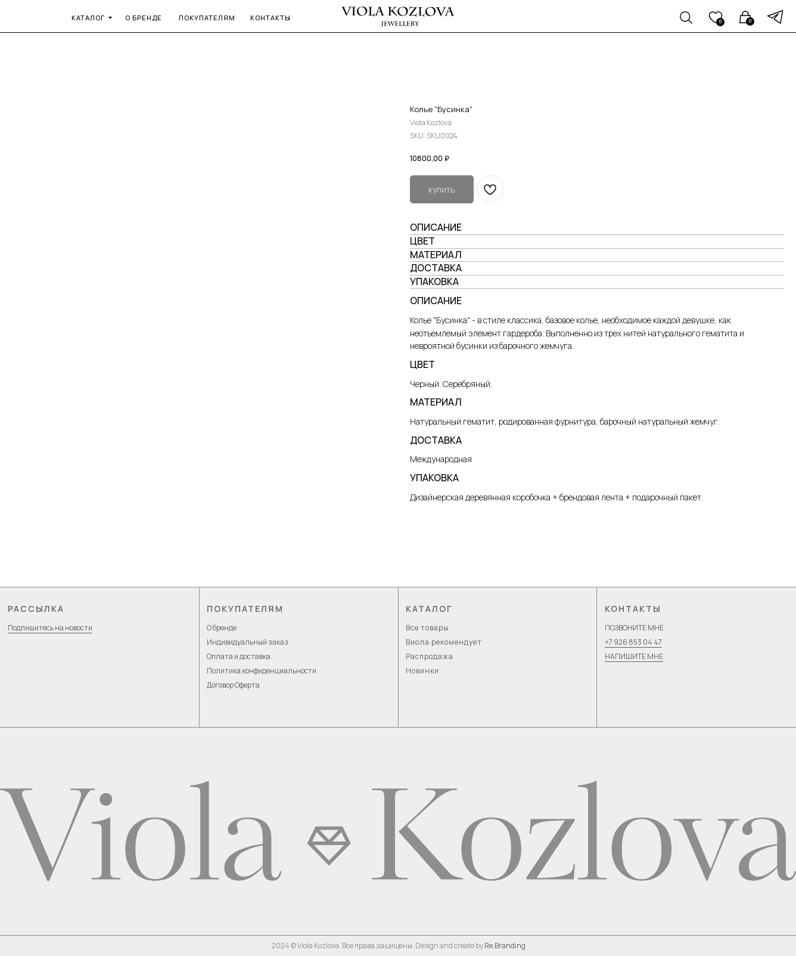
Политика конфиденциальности (261, 671)
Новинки (422, 671)
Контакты (633, 608)
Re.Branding (505, 945)
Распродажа (429, 656)
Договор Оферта (233, 685)
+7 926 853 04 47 (633, 642)
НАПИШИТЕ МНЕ (634, 656)
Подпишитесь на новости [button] (50, 628)
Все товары (427, 628)
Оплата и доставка (238, 656)
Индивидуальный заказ (247, 642)
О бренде (222, 628)
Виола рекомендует (444, 642)
